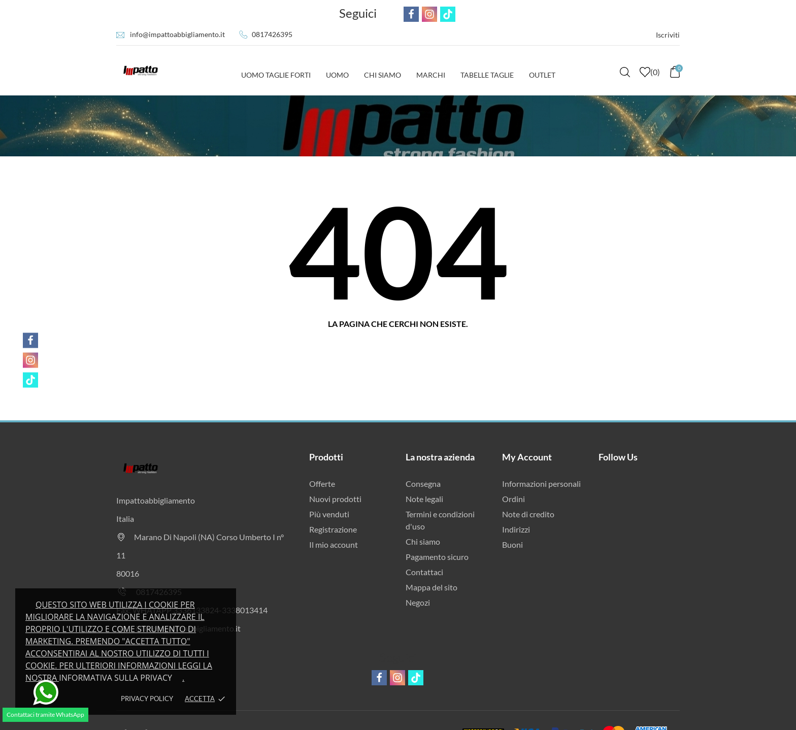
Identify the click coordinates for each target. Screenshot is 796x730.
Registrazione (333, 529)
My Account (527, 456)
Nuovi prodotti (335, 499)
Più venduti (329, 514)
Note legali (424, 499)
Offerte (322, 483)
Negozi (418, 602)
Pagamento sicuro (437, 556)
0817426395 (272, 34)
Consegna (423, 483)
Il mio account (333, 544)
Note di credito (528, 514)
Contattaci (424, 572)
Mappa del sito (431, 587)
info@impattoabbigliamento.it (177, 34)
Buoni (512, 544)
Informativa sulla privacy (115, 677)
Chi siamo (423, 541)
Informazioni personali (541, 483)
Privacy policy (147, 698)
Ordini (513, 499)
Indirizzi (516, 529)
